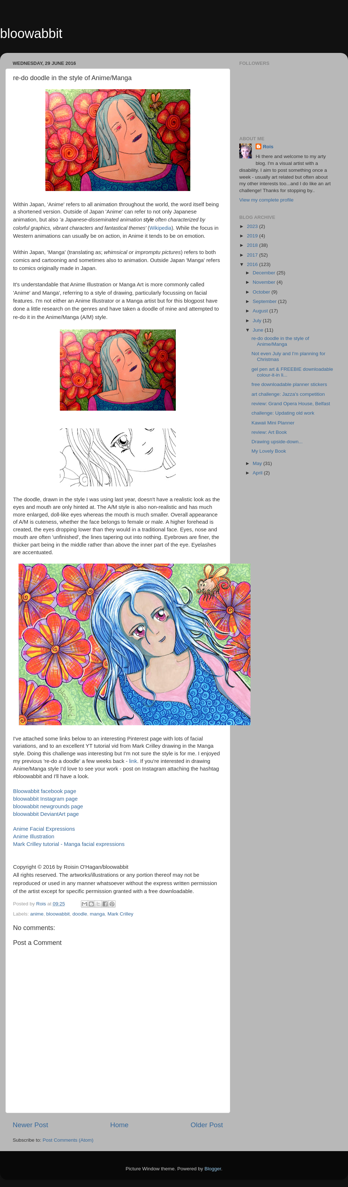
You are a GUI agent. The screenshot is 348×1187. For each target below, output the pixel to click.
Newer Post (30, 1125)
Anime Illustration (33, 836)
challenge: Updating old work (283, 413)
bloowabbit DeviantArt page (46, 814)
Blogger (212, 1168)
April (258, 473)
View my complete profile (266, 200)
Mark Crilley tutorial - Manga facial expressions (69, 844)
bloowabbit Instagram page (45, 799)
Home (119, 1125)
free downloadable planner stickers (289, 384)
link (133, 761)
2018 (253, 245)
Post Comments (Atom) (68, 1140)
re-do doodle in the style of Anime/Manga (280, 341)
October (262, 292)
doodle (79, 914)
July (258, 320)
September (265, 301)
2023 (253, 226)
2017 (253, 255)
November (265, 282)
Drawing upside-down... (277, 441)
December (265, 272)
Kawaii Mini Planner (273, 423)
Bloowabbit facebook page (44, 791)
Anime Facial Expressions (44, 829)
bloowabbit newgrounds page (48, 806)
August (261, 311)
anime (37, 914)
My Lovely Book (269, 451)
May (258, 463)
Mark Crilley (120, 914)
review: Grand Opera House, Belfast (291, 403)
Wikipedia (160, 228)
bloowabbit (31, 33)
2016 (253, 264)
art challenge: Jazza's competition (288, 394)
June (259, 330)
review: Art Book (269, 432)
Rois (268, 146)
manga (97, 914)
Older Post (207, 1125)
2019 (253, 235)
